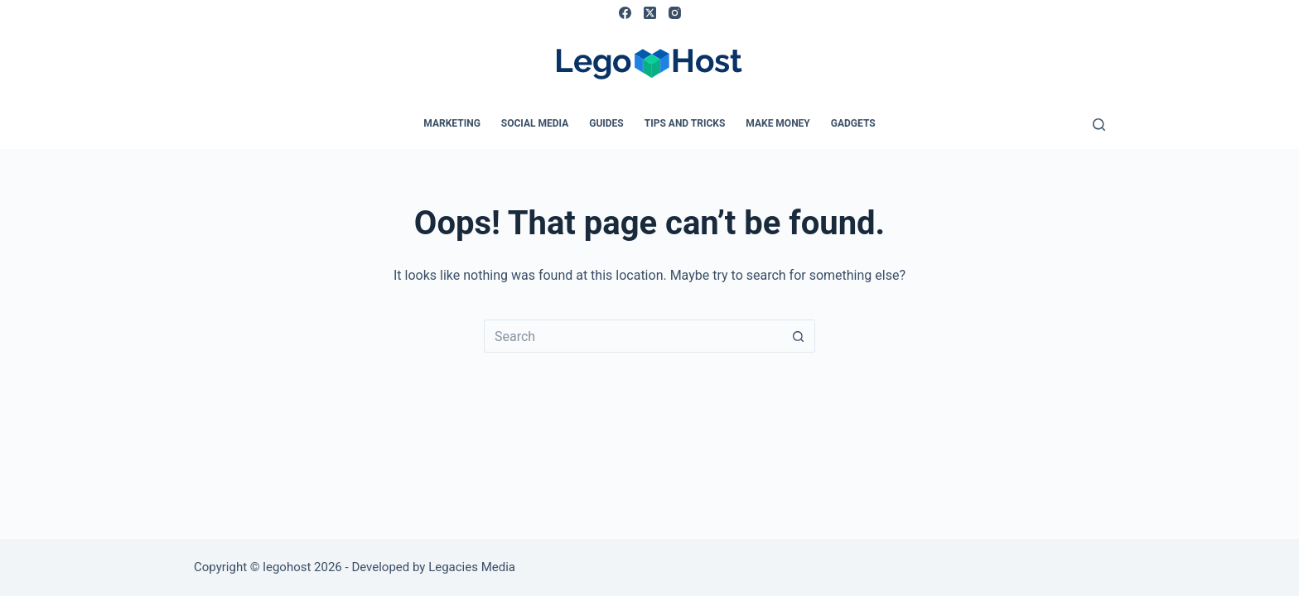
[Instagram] (675, 13)
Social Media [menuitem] (534, 123)
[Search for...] (633, 336)
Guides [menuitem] (606, 123)
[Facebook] (625, 13)
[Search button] (798, 336)
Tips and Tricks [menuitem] (685, 123)
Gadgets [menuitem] (853, 123)
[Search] (1099, 124)
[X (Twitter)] (650, 13)
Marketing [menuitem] (451, 123)
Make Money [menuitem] (777, 123)
